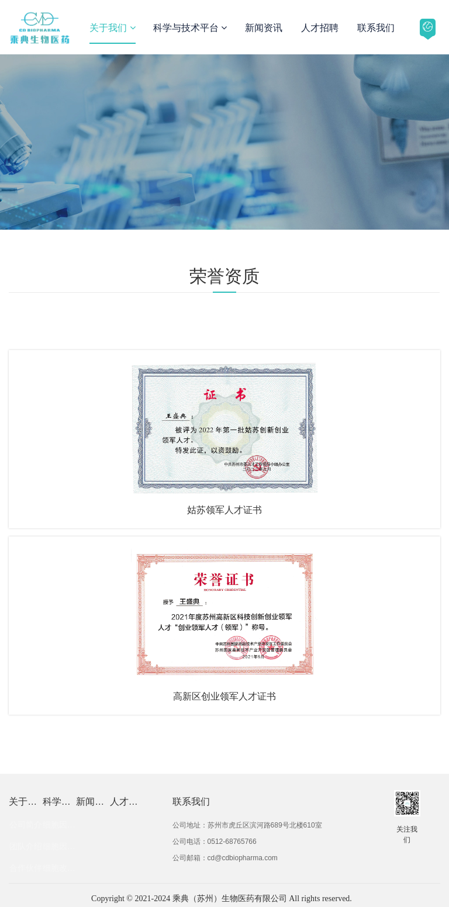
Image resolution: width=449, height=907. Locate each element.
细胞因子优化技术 (59, 846)
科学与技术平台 (190, 28)
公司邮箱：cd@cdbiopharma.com (225, 858)
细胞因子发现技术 (59, 824)
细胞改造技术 (59, 868)
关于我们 (112, 28)
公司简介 (25, 824)
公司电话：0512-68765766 (214, 841)
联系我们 (376, 28)
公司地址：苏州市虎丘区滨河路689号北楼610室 (247, 825)
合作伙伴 (25, 868)
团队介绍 (25, 846)
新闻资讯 (263, 28)
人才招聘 (320, 28)
